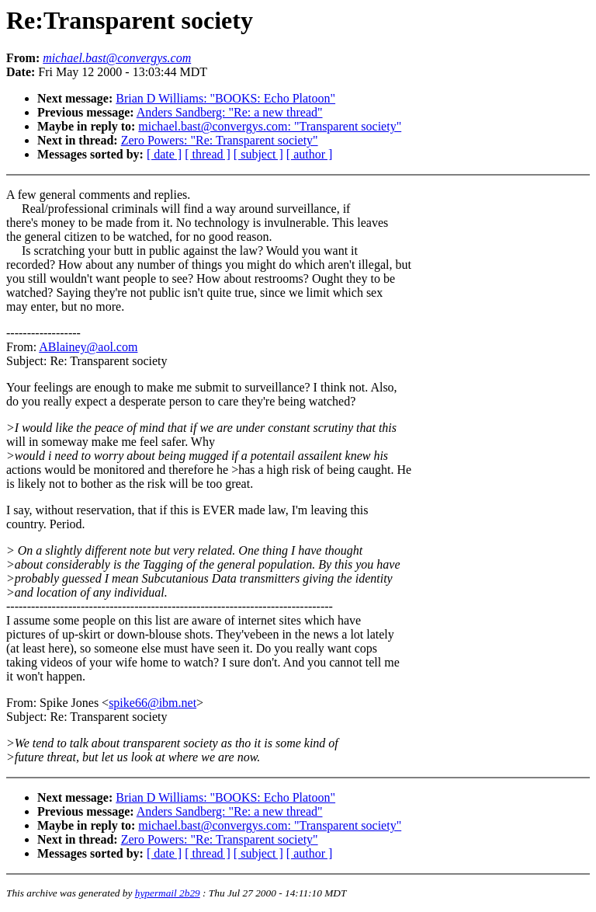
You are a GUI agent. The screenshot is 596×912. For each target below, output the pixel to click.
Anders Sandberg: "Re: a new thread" (230, 112)
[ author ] (309, 154)
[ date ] (164, 154)
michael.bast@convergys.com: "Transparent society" (269, 126)
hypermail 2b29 (167, 893)
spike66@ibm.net (152, 702)
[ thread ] (207, 154)
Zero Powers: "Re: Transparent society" (219, 140)
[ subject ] (258, 154)
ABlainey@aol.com (88, 346)
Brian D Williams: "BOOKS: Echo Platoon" (225, 98)
